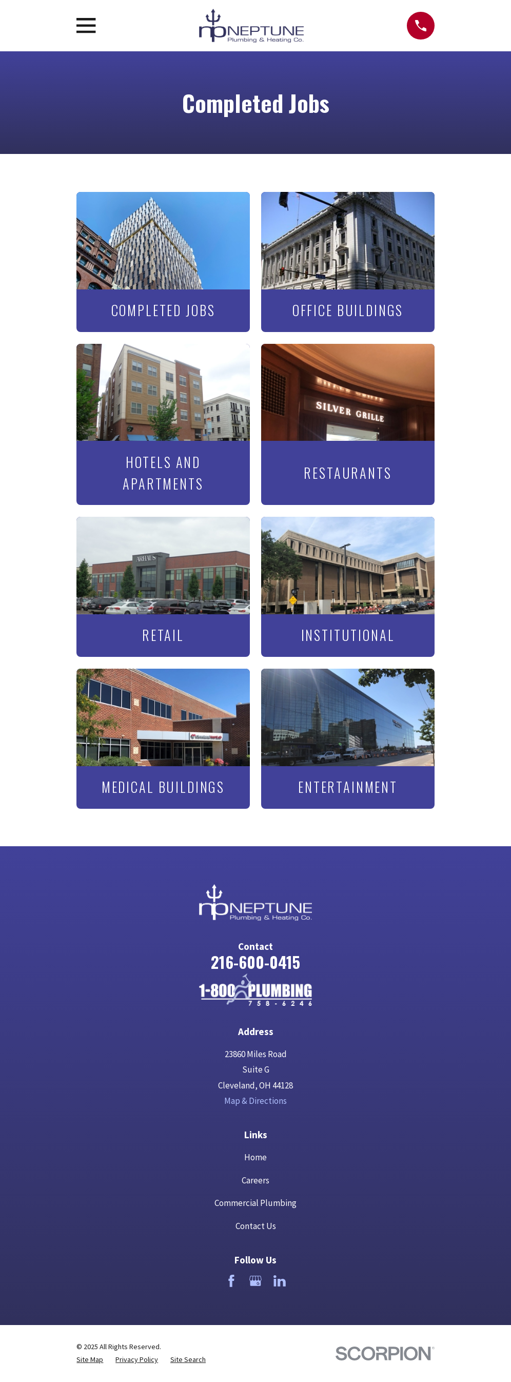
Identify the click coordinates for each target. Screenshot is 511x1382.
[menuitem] (89, 1359)
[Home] (255, 989)
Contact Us (255, 1226)
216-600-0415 (255, 962)
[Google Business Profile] (255, 1281)
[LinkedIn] (279, 1281)
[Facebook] (231, 1281)
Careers (255, 1180)
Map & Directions (255, 1100)
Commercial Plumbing (255, 1203)
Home (255, 1157)
